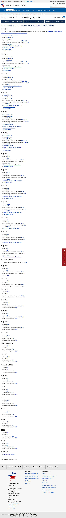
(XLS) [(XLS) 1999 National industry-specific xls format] (16, 426)
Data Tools (18, 467)
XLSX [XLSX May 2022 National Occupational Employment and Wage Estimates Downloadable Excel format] (12, 77)
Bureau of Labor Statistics (7, 14)
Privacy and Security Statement (47, 479)
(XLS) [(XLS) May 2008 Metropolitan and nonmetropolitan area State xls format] (22, 306)
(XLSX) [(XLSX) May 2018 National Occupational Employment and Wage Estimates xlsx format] (8, 156)
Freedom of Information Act (49, 476)
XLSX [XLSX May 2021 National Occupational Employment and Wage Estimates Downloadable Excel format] (12, 97)
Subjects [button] (9, 10)
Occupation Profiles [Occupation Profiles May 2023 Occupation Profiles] (7, 56)
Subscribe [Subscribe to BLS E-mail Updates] (63, 3)
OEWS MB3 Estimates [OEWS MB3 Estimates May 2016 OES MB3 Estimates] (8, 198)
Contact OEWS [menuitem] (59, 21)
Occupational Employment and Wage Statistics (24, 14)
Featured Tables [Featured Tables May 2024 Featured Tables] (7, 49)
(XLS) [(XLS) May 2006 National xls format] (8, 324)
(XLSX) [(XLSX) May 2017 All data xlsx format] (8, 179)
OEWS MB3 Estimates (8, 124)
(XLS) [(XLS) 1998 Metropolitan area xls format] (13, 436)
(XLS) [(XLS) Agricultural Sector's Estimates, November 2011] (26, 262)
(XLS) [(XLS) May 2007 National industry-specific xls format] (16, 318)
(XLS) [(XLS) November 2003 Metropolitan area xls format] (13, 371)
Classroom (50, 467)
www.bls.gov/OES (12, 506)
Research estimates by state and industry (12, 46)
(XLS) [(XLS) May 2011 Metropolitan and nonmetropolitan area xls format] (22, 271)
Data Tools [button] (17, 10)
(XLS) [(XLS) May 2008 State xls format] (7, 304)
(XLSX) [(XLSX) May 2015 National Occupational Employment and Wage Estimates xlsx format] (8, 204)
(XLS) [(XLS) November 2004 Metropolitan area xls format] (13, 349)
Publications (27, 467)
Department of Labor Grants (32, 478)
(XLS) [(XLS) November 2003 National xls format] (8, 367)
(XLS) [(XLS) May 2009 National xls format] (8, 291)
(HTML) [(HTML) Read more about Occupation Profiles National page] (8, 116)
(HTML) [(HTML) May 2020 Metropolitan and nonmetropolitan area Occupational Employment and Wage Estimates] (22, 119)
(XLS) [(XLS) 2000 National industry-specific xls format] (16, 416)
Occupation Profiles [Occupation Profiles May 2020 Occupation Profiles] (7, 114)
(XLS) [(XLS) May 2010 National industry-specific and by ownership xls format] (24, 286)
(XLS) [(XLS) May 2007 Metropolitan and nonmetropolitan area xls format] (22, 316)
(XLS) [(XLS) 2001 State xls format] (7, 401)
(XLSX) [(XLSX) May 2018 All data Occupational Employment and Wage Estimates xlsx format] (8, 163)
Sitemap (44, 473)
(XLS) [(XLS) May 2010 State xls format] (7, 282)
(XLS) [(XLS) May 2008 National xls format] (8, 302)
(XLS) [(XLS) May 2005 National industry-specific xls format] (16, 340)
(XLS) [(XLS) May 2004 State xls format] (7, 358)
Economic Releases (38, 467)
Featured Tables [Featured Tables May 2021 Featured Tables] (7, 108)
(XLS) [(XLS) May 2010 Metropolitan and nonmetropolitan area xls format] (22, 284)
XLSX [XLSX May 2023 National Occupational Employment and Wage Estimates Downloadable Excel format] (12, 58)
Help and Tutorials (46, 490)
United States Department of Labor (57, 1)
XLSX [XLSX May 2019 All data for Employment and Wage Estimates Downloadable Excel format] (8, 144)
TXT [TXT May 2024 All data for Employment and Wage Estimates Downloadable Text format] (11, 44)
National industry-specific (9, 454)
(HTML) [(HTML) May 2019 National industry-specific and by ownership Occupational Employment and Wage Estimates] (24, 142)
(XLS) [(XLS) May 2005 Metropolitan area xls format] (13, 338)
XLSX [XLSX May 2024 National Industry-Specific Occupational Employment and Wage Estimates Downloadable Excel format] (28, 42)
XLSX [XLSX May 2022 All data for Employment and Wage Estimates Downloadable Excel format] (8, 84)
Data (38, 14)
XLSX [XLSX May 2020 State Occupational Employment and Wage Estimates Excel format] (11, 117)
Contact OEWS (11, 509)
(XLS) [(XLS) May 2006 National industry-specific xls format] (16, 329)
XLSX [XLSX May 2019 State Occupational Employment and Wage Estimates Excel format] (11, 138)
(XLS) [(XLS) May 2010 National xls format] (8, 281)
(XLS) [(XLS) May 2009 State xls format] (7, 293)
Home (3, 467)
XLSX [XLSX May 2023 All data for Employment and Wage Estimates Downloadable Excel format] (8, 65)
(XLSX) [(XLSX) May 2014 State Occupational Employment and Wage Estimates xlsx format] (7, 221)
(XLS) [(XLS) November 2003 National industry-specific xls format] (16, 372)
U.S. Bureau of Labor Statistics (15, 5)
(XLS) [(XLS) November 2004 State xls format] (7, 347)
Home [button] (3, 10)
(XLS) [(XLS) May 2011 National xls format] (8, 268)
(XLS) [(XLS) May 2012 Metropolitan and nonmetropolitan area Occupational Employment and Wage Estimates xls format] (22, 251)
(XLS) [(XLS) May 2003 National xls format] (8, 378)
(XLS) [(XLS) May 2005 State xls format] (7, 336)
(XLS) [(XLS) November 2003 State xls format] (7, 369)
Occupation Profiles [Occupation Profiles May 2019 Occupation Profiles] (7, 135)
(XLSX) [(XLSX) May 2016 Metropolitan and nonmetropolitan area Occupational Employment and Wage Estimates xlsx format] (22, 191)
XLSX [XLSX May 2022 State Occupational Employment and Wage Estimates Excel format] (11, 79)
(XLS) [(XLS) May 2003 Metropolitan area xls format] (13, 381)
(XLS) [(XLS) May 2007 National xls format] (8, 313)
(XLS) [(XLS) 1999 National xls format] (8, 421)
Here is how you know (28, 1)
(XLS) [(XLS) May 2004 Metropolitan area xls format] (13, 360)
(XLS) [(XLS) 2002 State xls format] (7, 391)
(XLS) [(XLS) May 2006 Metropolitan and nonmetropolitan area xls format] (22, 327)
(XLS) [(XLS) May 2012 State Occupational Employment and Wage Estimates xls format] (7, 250)
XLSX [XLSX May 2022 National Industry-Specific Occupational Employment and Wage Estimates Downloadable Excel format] (28, 82)
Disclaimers (45, 482)
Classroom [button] (47, 10)
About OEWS (49, 21)
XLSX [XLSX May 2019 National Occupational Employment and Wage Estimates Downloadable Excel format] (12, 137)
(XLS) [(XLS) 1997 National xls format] (8, 443)
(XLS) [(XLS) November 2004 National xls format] (8, 346)
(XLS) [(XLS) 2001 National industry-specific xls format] (16, 405)
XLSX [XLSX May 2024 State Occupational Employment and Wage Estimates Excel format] (11, 39)
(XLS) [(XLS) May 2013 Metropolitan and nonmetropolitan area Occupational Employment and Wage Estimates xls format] (22, 237)
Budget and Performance (31, 476)
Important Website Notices (49, 487)
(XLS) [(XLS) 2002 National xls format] (8, 389)
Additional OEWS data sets (9, 47)
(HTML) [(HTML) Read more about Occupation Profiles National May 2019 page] (8, 137)
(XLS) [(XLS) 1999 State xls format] (7, 423)
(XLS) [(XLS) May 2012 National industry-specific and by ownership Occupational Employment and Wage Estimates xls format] (24, 253)
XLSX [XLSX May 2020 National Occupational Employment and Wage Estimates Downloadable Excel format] (12, 116)
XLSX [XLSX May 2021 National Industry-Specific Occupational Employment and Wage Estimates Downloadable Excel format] (28, 102)
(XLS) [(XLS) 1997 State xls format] (7, 445)
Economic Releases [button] (37, 10)
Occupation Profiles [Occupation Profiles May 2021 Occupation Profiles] (7, 76)
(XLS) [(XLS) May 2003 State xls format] (7, 380)
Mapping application (7, 51)
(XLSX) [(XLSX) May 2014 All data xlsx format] (8, 226)
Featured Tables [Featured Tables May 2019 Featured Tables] (7, 150)
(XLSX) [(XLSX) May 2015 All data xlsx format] (8, 210)
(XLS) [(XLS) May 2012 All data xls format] (8, 255)
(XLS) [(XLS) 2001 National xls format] (8, 400)
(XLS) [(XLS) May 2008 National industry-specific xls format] (16, 307)
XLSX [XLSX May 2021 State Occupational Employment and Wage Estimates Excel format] (11, 98)
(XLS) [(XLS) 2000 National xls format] (8, 411)
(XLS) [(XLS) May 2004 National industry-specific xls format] (16, 361)
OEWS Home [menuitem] (6, 21)
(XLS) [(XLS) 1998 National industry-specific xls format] (16, 437)
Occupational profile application (10, 35)
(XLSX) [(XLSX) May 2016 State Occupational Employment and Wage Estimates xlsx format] (7, 189)
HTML (9, 37)
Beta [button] (53, 10)
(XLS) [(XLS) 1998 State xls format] (7, 434)
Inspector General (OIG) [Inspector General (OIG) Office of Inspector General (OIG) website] (31, 473)
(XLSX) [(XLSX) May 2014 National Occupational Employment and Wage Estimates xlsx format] (8, 220)
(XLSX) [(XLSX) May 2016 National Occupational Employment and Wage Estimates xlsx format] (8, 188)
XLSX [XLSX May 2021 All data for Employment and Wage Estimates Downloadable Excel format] (8, 103)
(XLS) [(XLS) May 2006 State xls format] (7, 326)
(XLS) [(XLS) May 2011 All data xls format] (8, 275)
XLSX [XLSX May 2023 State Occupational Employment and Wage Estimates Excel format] (11, 60)
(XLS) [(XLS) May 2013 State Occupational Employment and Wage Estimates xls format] (7, 235)
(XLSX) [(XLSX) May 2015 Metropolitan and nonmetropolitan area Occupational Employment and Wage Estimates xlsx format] (22, 207)
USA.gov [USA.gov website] (27, 483)
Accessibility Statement (48, 492)
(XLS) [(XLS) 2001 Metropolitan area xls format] (13, 403)
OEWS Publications (16, 21)
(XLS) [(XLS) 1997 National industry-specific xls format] (16, 448)
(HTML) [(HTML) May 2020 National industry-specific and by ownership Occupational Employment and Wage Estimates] (24, 121)
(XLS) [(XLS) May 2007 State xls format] (7, 315)
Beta (56, 467)
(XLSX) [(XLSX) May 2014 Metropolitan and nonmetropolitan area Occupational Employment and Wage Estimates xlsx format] (22, 223)
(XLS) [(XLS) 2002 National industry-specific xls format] (16, 394)
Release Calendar (57, 3)
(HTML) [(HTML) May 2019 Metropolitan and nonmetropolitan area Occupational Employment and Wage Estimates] (22, 140)
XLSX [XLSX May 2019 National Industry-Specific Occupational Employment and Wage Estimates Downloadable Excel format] (28, 142)
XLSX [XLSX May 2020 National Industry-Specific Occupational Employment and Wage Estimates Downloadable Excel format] (28, 121)
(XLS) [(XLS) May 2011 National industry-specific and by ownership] (24, 273)
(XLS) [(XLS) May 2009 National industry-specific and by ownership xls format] (24, 296)
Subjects (10, 467)
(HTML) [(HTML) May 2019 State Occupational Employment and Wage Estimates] (7, 138)
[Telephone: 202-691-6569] (15, 504)
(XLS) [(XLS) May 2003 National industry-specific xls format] (16, 383)
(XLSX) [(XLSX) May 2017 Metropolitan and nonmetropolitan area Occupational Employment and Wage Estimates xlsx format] (22, 175)
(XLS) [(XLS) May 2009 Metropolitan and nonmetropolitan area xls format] (22, 295)
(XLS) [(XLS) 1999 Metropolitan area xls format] (13, 425)
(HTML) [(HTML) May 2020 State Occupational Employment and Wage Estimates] (7, 117)
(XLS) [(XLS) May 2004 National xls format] (8, 356)
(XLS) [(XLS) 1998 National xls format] (8, 432)
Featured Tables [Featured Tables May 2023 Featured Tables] (7, 70)
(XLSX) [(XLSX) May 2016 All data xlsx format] (8, 195)
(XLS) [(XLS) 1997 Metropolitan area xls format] (13, 447)
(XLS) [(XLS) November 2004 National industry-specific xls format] (16, 351)
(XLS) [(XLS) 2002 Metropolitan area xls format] (13, 392)
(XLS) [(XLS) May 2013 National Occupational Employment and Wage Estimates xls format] (8, 234)
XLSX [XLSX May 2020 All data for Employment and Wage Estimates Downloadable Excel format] (8, 123)
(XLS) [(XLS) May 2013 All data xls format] (8, 241)
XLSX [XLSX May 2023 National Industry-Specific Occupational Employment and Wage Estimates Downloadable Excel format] (28, 63)
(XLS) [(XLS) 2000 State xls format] (7, 412)
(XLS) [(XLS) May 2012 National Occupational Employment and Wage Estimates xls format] (8, 248)
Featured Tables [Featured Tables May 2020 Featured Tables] (7, 129)
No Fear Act (28, 481)
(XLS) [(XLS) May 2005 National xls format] (8, 335)
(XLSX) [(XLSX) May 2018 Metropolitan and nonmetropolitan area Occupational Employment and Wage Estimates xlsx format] (22, 159)
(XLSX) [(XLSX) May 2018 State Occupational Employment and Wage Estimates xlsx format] (7, 158)
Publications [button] (26, 10)
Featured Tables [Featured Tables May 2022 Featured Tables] (7, 89)
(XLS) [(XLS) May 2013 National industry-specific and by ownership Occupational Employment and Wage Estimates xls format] (24, 239)
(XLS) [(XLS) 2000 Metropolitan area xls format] (13, 414)
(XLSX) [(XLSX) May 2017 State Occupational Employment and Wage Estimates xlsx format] (7, 174)
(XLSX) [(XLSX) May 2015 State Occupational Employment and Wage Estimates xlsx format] (7, 205)
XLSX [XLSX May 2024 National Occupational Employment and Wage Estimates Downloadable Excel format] (12, 37)
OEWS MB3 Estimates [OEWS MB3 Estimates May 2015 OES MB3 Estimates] (8, 214)
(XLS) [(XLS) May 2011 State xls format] (7, 270)
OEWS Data (27, 21)
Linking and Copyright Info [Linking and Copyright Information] (49, 485)
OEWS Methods (38, 21)
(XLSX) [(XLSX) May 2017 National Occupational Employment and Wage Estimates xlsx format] (8, 172)
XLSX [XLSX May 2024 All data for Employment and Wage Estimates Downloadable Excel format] (8, 44)
